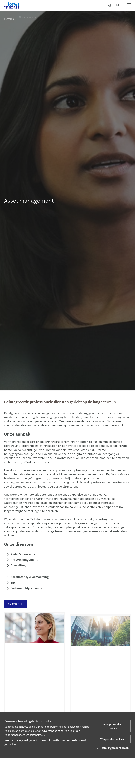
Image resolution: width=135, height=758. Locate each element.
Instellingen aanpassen (112, 748)
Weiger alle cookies (112, 739)
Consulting (17, 565)
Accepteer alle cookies (112, 726)
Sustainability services (25, 588)
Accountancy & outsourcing (29, 577)
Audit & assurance (22, 554)
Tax (12, 582)
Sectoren (9, 18)
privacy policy (22, 740)
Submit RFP (15, 603)
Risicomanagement (23, 559)
